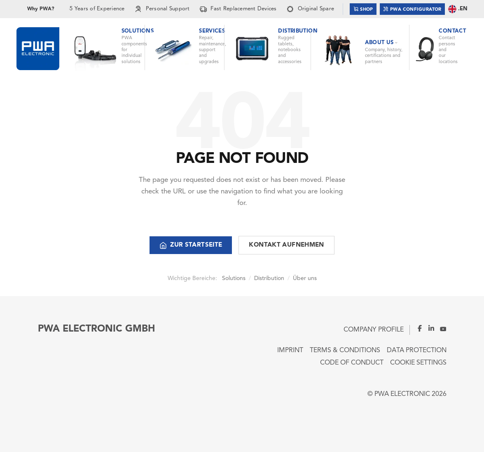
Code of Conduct (351, 363)
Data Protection (417, 350)
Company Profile (374, 330)
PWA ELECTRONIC (402, 394)
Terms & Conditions (345, 350)
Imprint (290, 350)
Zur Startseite (190, 245)
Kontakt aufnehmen (286, 245)
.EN (458, 9)
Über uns (305, 278)
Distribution (269, 278)
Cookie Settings (418, 363)
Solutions (234, 278)
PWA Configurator (412, 9)
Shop (363, 9)
